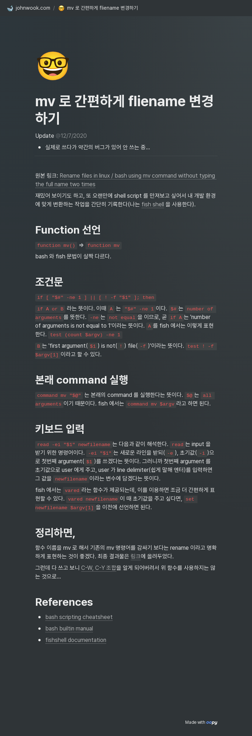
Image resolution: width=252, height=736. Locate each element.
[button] (28, 8)
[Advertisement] (126, 722)
